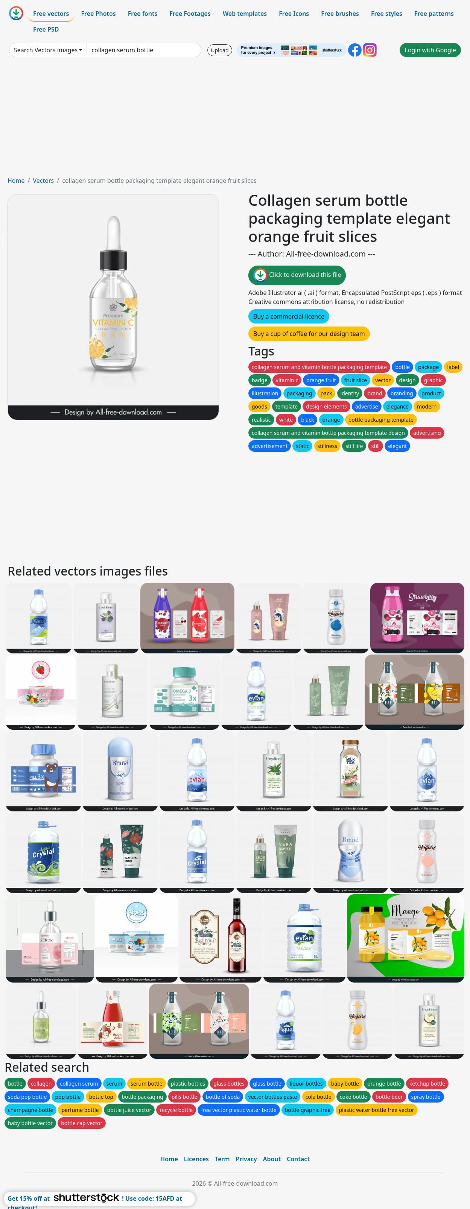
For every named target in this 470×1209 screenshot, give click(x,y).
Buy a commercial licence (288, 316)
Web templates (245, 13)
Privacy (246, 1159)
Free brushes (340, 13)
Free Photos (98, 13)
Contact (298, 1159)
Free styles (386, 13)
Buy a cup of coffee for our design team (309, 334)
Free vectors (51, 13)
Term (222, 1159)
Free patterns (434, 13)
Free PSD (46, 29)
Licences (196, 1159)
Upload (219, 50)
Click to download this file (297, 275)
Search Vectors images (46, 50)
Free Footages (190, 13)
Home (16, 180)
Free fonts (143, 13)
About (272, 1159)
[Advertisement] (235, 119)
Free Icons (294, 13)
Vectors (43, 180)
